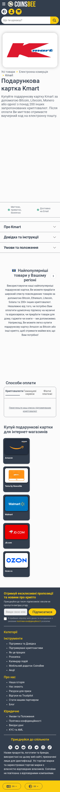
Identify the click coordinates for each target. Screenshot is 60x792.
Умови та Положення (21, 716)
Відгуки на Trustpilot (21, 695)
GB (33, 786)
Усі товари (8, 71)
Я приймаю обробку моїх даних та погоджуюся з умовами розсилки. (30, 619)
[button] (3, 4)
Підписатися (42, 612)
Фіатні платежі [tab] (47, 392)
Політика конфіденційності (25, 720)
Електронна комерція (33, 71)
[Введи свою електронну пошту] (15, 612)
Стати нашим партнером (24, 699)
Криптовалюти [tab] (12, 391)
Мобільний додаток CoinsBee (26, 665)
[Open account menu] (11, 12)
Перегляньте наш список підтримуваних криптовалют (30, 409)
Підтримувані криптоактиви (26, 648)
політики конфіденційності (29, 621)
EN (12, 786)
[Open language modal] (4, 12)
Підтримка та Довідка (22, 643)
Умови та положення (21, 247)
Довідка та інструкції (21, 237)
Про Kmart (12, 227)
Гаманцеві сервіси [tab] (30, 392)
